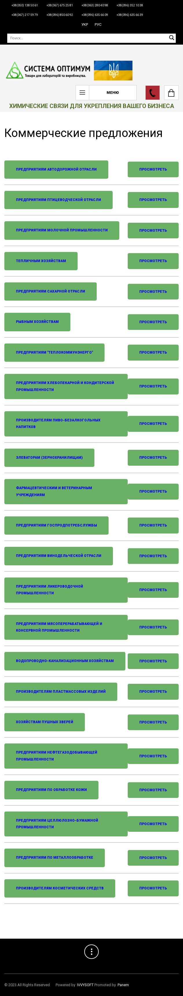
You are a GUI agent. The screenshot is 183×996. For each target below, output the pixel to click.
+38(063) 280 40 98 (95, 5)
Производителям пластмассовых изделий (61, 692)
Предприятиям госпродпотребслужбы (56, 525)
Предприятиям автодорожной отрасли (56, 169)
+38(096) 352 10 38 (130, 5)
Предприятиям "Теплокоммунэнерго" (54, 352)
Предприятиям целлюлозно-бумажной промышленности (57, 823)
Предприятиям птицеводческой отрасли (58, 200)
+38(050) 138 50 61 (25, 5)
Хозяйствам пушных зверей (44, 722)
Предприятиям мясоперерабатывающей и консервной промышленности (59, 627)
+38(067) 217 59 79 (25, 15)
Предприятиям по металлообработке (54, 858)
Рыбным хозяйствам (37, 322)
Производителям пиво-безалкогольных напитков (58, 423)
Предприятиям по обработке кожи (51, 790)
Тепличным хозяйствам (41, 261)
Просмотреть (153, 169)
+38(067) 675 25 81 (60, 5)
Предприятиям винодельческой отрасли (58, 556)
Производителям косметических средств (60, 888)
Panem (123, 985)
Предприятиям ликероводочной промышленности (49, 589)
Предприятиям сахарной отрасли (50, 291)
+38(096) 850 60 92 (60, 15)
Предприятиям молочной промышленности (62, 230)
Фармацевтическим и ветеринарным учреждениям (54, 491)
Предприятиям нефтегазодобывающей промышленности (56, 755)
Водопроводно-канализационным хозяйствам (65, 661)
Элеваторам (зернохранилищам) (49, 458)
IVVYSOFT (85, 985)
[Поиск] (91, 38)
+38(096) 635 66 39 (130, 15)
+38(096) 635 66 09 (95, 15)
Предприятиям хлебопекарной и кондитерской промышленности (65, 386)
